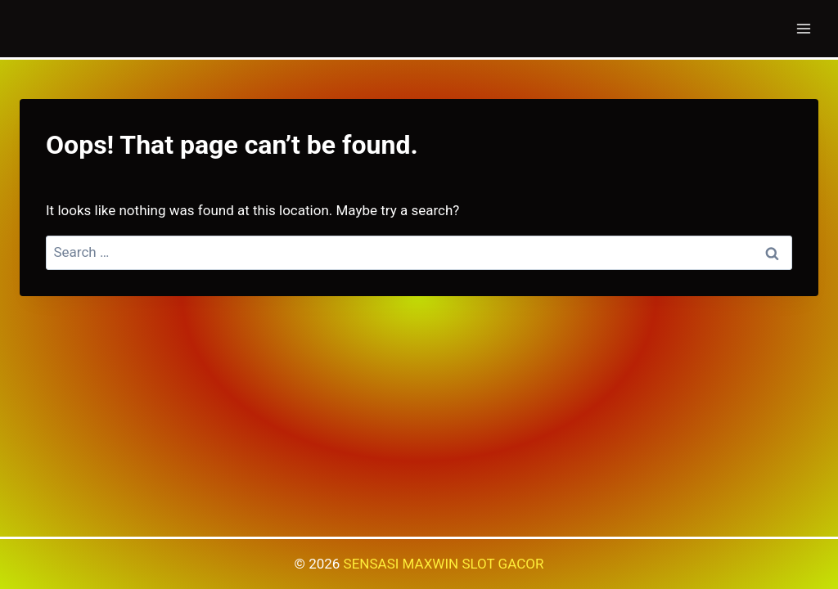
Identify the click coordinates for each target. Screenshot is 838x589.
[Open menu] (803, 28)
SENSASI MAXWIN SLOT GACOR (444, 563)
